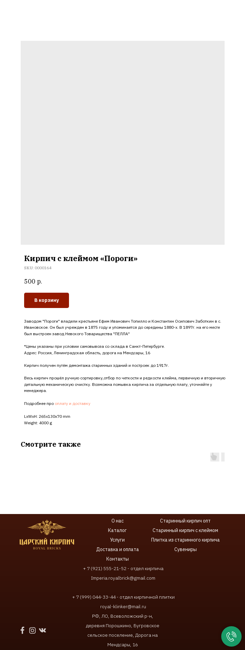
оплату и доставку (72, 403)
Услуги (117, 540)
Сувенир (183, 549)
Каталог (117, 530)
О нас (117, 521)
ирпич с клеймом (199, 530)
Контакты (117, 559)
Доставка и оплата (117, 549)
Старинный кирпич (181, 521)
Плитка (160, 540)
